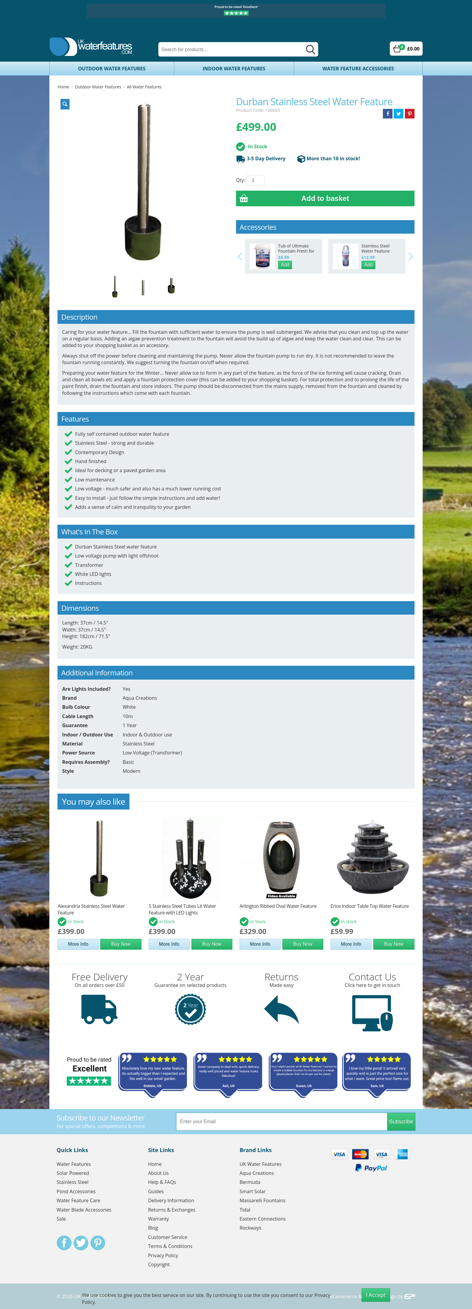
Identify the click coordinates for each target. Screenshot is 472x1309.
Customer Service (167, 1237)
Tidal (245, 1209)
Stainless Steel (72, 1182)
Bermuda (250, 1182)
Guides (156, 1191)
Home (63, 87)
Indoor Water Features (234, 68)
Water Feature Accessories (358, 68)
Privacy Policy (163, 1255)
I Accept (376, 1294)
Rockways (251, 1227)
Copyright (159, 1264)
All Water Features (144, 87)
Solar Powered (73, 1173)
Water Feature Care (78, 1200)
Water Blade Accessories (84, 1209)
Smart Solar (253, 1191)
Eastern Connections (263, 1218)
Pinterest (97, 1242)
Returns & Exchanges (171, 1209)
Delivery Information (171, 1200)
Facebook (64, 1242)
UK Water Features (260, 1164)
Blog (153, 1227)
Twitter (80, 1242)
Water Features (74, 1164)
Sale (61, 1218)
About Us (158, 1173)
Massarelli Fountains (263, 1200)
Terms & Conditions (170, 1246)
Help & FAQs (162, 1182)
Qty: (240, 180)
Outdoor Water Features (111, 68)
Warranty (158, 1218)
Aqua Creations (257, 1173)
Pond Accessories (76, 1191)
